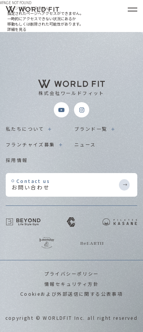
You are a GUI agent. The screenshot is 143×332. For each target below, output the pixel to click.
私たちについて (25, 128)
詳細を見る (16, 29)
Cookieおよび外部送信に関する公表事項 (71, 293)
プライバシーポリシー (71, 273)
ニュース (85, 144)
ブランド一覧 (90, 128)
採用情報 (17, 160)
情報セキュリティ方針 (71, 284)
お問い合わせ (64, 184)
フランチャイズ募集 (30, 144)
